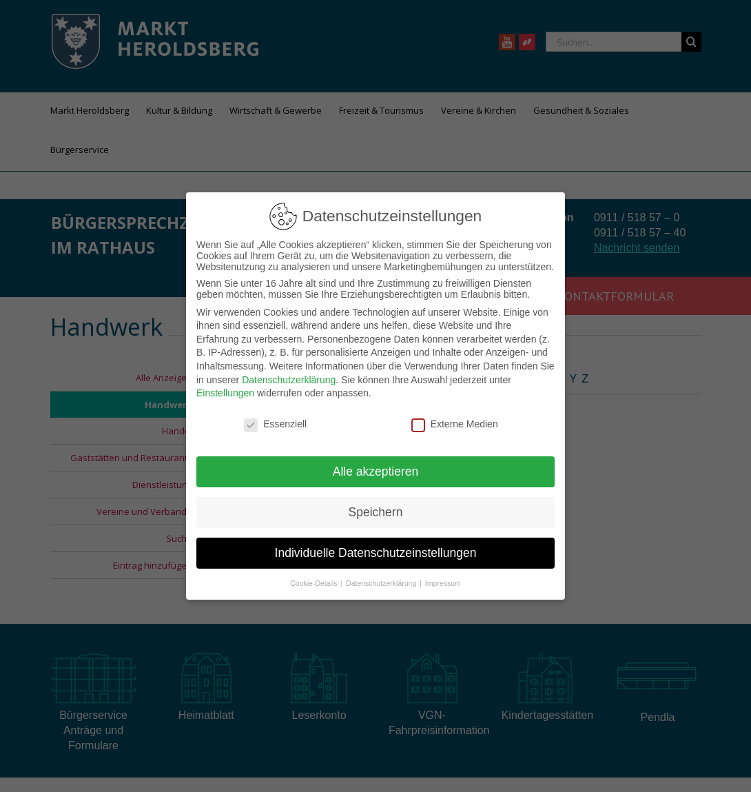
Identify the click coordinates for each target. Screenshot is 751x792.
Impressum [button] (443, 582)
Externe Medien (454, 423)
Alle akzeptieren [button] (376, 471)
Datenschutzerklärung (289, 379)
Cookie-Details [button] (314, 582)
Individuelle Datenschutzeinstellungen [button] (376, 553)
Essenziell (275, 423)
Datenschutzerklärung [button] (382, 582)
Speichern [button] (376, 512)
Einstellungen (225, 392)
